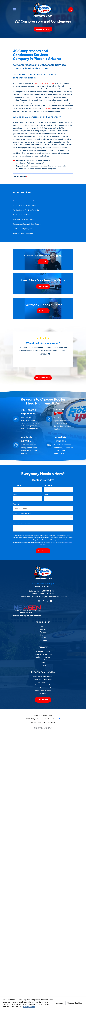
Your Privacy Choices (52, 719)
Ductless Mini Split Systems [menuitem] (23, 229)
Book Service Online (43, 29)
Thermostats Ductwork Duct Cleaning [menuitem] (27, 224)
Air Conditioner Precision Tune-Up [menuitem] (26, 210)
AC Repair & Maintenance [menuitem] (22, 215)
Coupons (43, 635)
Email (46, 495)
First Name (17, 485)
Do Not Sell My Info (43, 657)
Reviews (43, 632)
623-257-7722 (43, 586)
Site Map (43, 665)
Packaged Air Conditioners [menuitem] (23, 233)
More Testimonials (43, 378)
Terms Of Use (43, 660)
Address (16, 504)
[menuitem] (33, 722)
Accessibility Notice (43, 651)
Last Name (48, 485)
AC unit (48, 108)
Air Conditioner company (44, 83)
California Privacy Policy (43, 654)
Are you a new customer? (23, 513)
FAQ (43, 663)
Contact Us (43, 640)
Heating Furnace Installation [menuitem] (23, 219)
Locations (43, 699)
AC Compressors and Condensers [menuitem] (26, 201)
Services (43, 629)
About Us (43, 626)
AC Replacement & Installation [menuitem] (24, 205)
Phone (15, 495)
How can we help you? (21, 523)
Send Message (43, 551)
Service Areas (43, 638)
